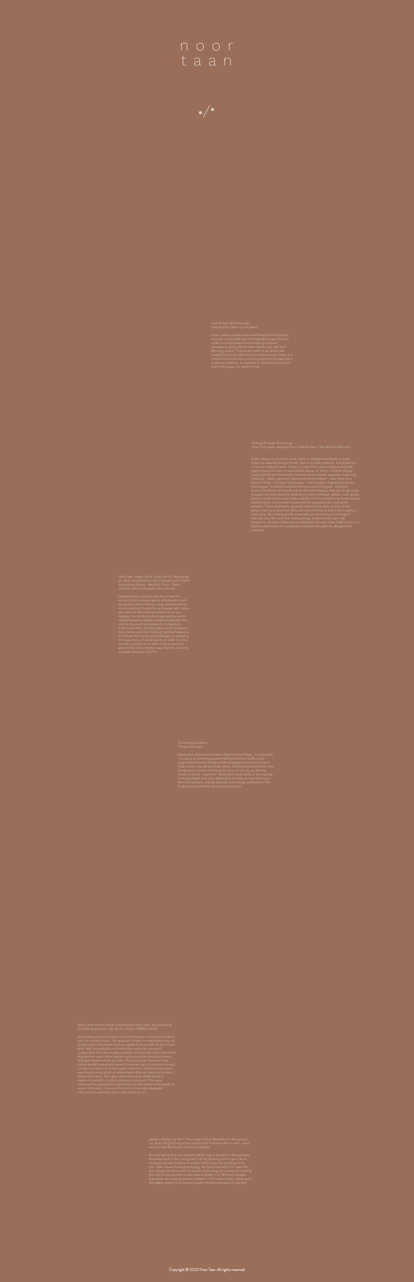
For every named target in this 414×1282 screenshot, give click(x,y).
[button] (206, 111)
